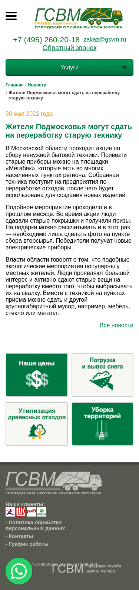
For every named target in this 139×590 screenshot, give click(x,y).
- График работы (27, 544)
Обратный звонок (70, 48)
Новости (37, 85)
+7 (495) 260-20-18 (46, 39)
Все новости (116, 325)
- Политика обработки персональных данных (35, 525)
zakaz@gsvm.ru (104, 39)
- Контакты (19, 536)
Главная (15, 85)
